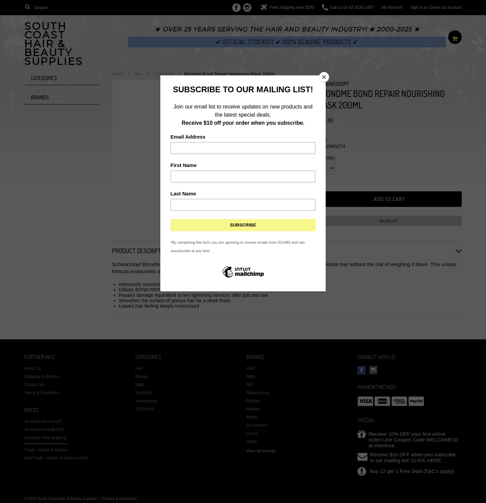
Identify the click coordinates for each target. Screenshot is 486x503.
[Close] (324, 77)
